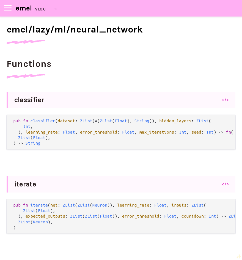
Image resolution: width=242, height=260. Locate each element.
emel (24, 8)
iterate (25, 184)
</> (225, 99)
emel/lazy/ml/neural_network (75, 29)
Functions (29, 63)
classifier (29, 100)
